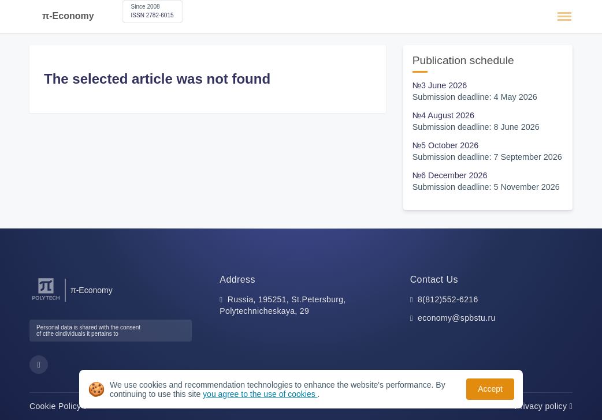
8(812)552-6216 (448, 299)
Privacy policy (544, 406)
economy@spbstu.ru (457, 317)
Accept (490, 388)
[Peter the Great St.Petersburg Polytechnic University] (45, 300)
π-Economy (68, 16)
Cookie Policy (58, 406)
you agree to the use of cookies (260, 394)
